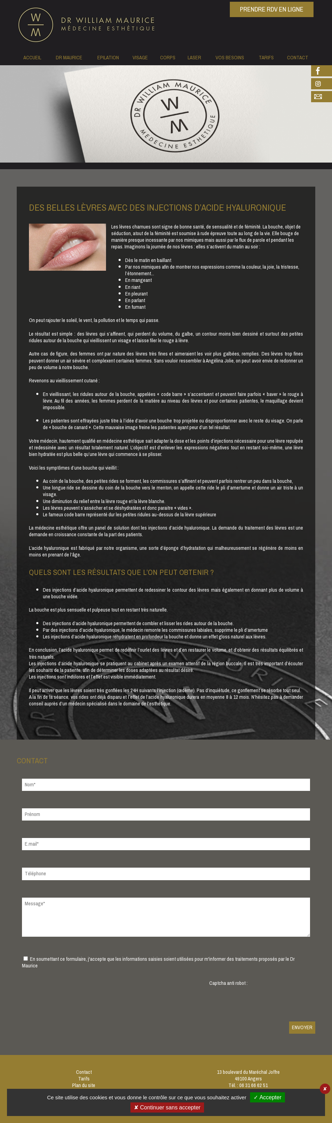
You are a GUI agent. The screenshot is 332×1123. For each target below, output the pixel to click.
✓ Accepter (267, 1097)
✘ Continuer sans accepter (167, 1107)
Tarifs (84, 1079)
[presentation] (262, 1000)
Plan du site (83, 1085)
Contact (84, 1072)
